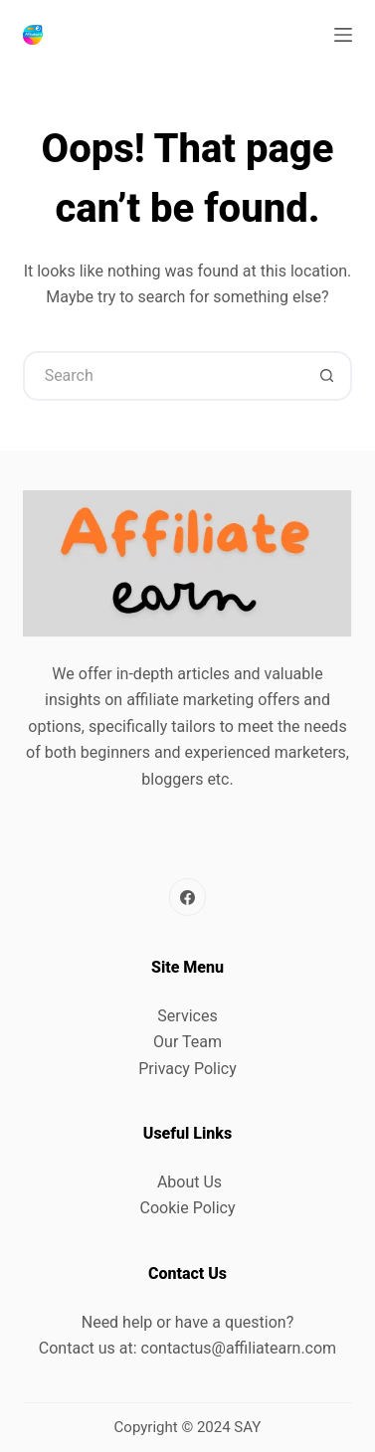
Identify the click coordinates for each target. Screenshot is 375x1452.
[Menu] (343, 35)
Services (187, 1015)
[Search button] (327, 376)
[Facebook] (188, 897)
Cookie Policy (188, 1207)
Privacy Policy (187, 1068)
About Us (189, 1182)
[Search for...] (163, 376)
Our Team (187, 1041)
